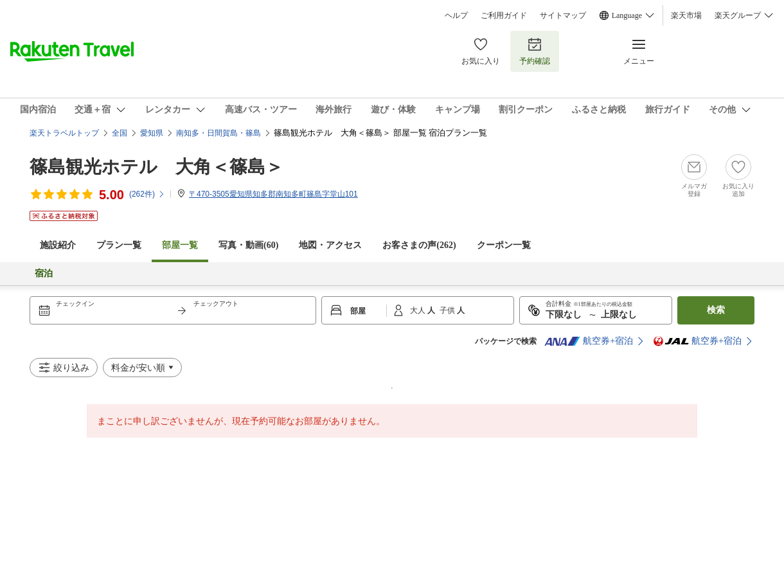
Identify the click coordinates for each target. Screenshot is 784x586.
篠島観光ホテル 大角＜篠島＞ (156, 167)
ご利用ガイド (504, 15)
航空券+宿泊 (588, 341)
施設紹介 (58, 245)
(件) (147, 194)
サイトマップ (563, 15)
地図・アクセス (330, 245)
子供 (448, 310)
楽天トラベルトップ (64, 133)
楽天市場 (686, 15)
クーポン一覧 (504, 245)
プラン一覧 (118, 245)
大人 (418, 310)
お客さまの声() (419, 245)
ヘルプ (456, 15)
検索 (716, 310)
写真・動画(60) (248, 245)
